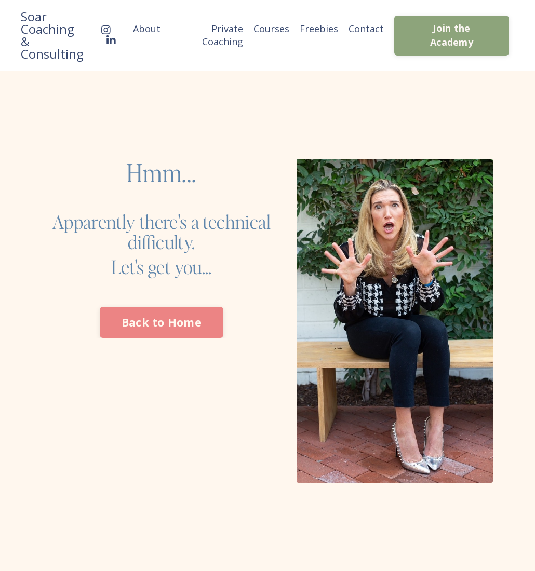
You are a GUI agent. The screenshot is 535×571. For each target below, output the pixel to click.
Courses (271, 28)
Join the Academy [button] (451, 35)
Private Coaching (222, 35)
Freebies (319, 28)
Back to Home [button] (162, 322)
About (146, 28)
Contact (366, 28)
